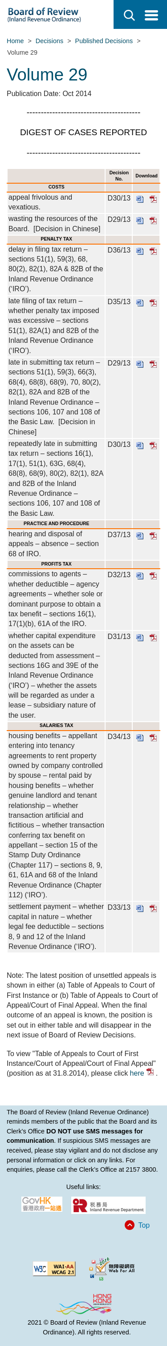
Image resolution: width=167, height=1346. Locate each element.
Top (144, 1225)
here (142, 1073)
